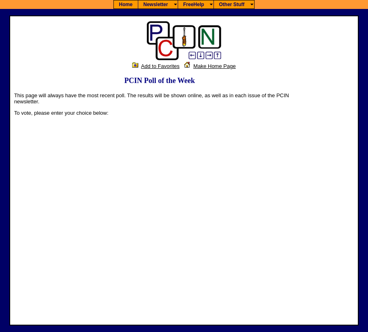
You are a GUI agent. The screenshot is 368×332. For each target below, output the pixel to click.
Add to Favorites (160, 66)
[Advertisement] (329, 198)
